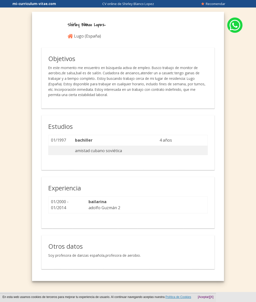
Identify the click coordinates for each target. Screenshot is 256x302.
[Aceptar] (204, 297)
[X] (212, 297)
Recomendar (213, 4)
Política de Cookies (178, 297)
